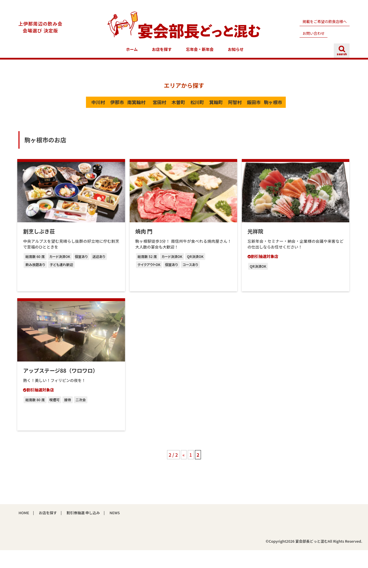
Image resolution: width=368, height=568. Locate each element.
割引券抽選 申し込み (83, 530)
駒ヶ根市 (184, 120)
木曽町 (184, 105)
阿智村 (267, 105)
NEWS (115, 530)
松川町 (211, 105)
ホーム (132, 53)
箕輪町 (239, 105)
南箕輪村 (128, 105)
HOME (23, 530)
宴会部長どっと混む (311, 559)
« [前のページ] (184, 472)
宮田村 (156, 105)
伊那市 (101, 105)
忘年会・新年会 (200, 53)
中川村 (73, 105)
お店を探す (162, 53)
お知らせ (236, 53)
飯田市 (295, 105)
